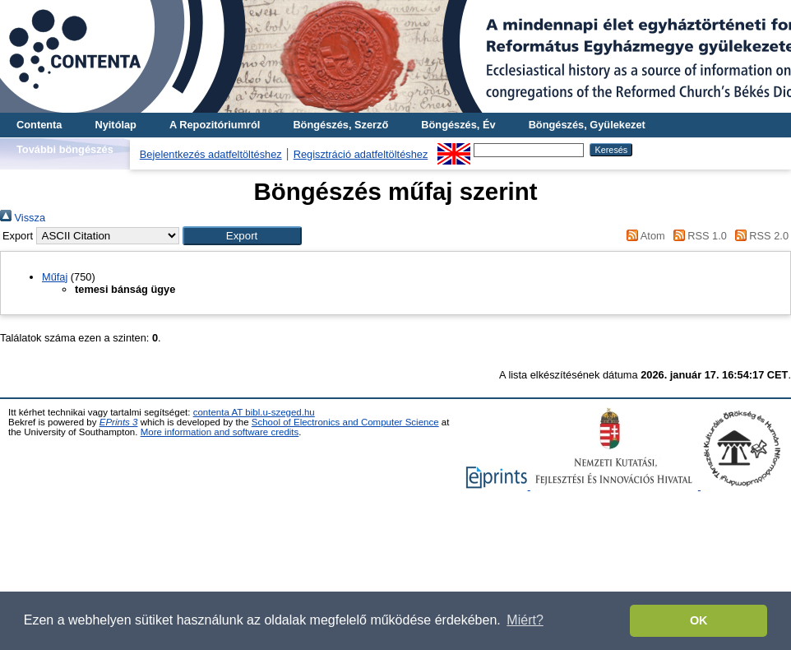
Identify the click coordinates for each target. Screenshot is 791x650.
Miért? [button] (525, 620)
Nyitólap (115, 124)
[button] (242, 235)
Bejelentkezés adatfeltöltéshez (211, 154)
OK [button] (699, 620)
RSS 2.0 (759, 236)
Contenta (39, 124)
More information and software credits (220, 432)
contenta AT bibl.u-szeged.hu (254, 412)
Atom (643, 236)
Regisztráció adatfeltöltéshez (361, 154)
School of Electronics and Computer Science (345, 422)
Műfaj (54, 277)
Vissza (22, 217)
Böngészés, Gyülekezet (587, 124)
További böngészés (64, 149)
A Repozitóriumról (214, 124)
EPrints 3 (118, 422)
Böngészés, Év (458, 124)
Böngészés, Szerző (340, 124)
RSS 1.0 (697, 236)
